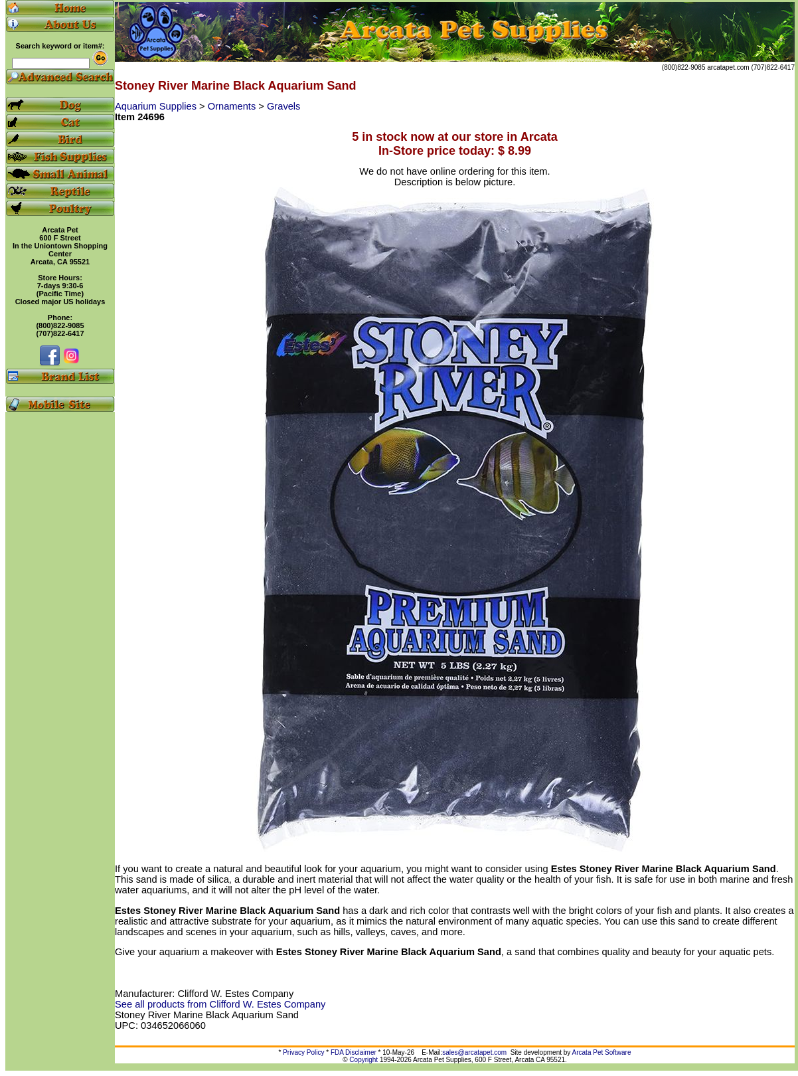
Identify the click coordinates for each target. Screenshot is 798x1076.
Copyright (363, 1059)
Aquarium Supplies (157, 106)
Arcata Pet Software (601, 1052)
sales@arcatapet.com (474, 1052)
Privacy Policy (303, 1052)
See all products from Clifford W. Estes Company (220, 1004)
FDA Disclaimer (353, 1052)
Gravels (284, 106)
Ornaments (233, 106)
